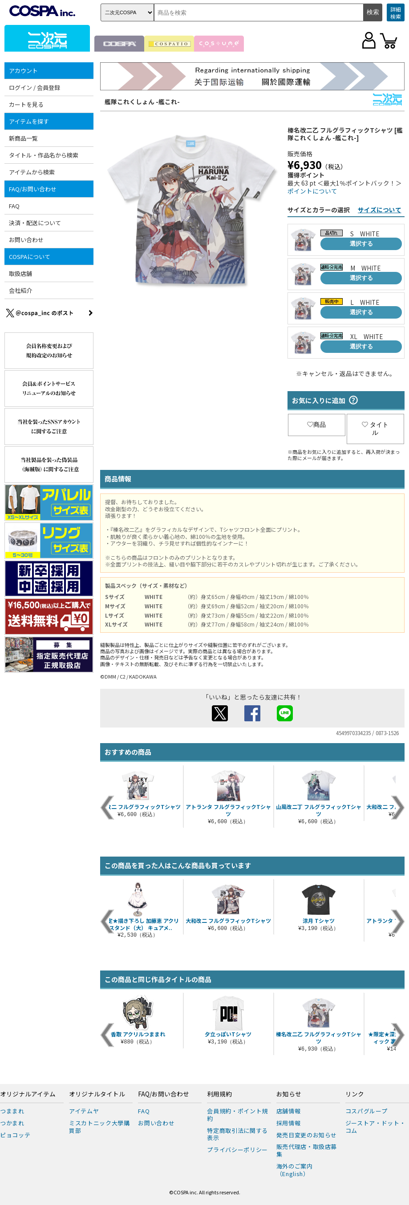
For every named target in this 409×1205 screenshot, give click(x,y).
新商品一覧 (23, 138)
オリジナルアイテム (28, 1094)
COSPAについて (29, 256)
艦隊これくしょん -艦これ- (142, 101)
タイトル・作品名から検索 (43, 155)
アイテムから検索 (32, 172)
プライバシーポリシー (237, 1149)
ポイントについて (312, 190)
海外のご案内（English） (294, 1170)
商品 (316, 424)
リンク (354, 1094)
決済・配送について (35, 222)
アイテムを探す (29, 121)
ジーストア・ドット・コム (375, 1127)
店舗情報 (288, 1111)
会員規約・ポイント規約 (237, 1115)
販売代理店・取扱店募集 (306, 1150)
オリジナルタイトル (97, 1094)
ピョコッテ (15, 1135)
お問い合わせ (26, 239)
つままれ (12, 1111)
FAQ (14, 206)
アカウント (23, 70)
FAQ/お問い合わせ (33, 189)
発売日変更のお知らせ (306, 1135)
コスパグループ (366, 1111)
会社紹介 (20, 290)
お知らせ (288, 1094)
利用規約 (219, 1094)
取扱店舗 (20, 273)
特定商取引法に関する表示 (237, 1134)
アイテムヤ (84, 1111)
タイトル (375, 428)
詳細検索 (395, 12)
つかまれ (12, 1123)
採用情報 (288, 1123)
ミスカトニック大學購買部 (99, 1127)
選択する (361, 243)
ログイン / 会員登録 (34, 87)
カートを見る (26, 104)
